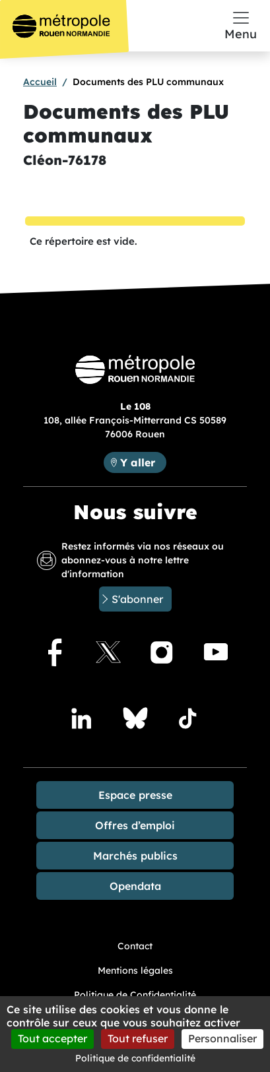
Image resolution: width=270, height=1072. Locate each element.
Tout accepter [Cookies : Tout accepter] (52, 1038)
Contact (135, 946)
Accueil (40, 82)
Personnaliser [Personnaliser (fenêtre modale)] (222, 1038)
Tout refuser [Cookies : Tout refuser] (138, 1038)
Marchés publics (135, 855)
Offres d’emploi (135, 825)
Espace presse (135, 795)
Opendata (135, 886)
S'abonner (137, 599)
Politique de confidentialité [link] (135, 1058)
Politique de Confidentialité (135, 995)
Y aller (137, 462)
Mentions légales (135, 970)
